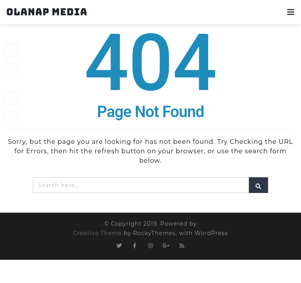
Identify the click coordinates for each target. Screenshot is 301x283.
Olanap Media (46, 12)
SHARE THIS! (25, 136)
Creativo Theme (97, 233)
